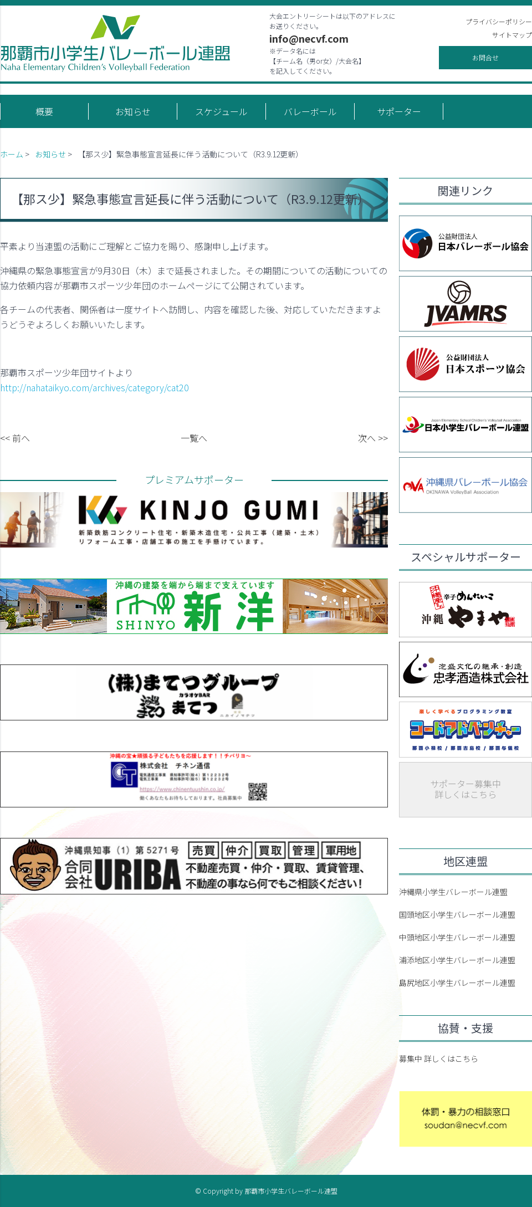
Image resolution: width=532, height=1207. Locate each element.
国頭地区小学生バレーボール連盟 (457, 914)
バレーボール (310, 111)
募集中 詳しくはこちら (438, 1058)
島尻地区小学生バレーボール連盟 (457, 982)
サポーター (399, 111)
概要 (44, 111)
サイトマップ (512, 34)
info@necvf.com (309, 38)
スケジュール (221, 111)
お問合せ (485, 57)
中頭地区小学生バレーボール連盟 (457, 937)
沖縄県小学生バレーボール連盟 (453, 891)
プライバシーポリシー (499, 21)
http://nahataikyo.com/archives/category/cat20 (94, 387)
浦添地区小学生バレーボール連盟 (457, 959)
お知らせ (133, 111)
